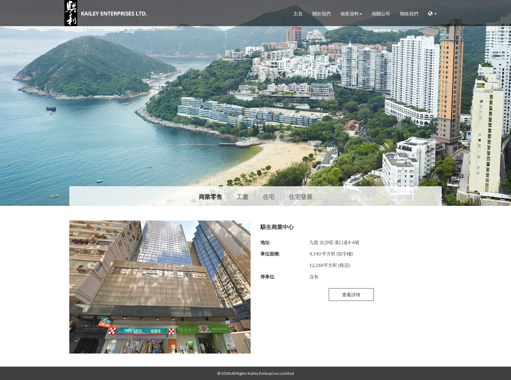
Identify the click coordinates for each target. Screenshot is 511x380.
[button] (432, 14)
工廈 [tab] (242, 197)
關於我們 (321, 13)
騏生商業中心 (277, 226)
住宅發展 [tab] (300, 197)
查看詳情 (351, 294)
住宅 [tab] (268, 197)
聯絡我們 (409, 13)
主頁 (298, 13)
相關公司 (381, 13)
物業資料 (351, 13)
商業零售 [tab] (210, 197)
